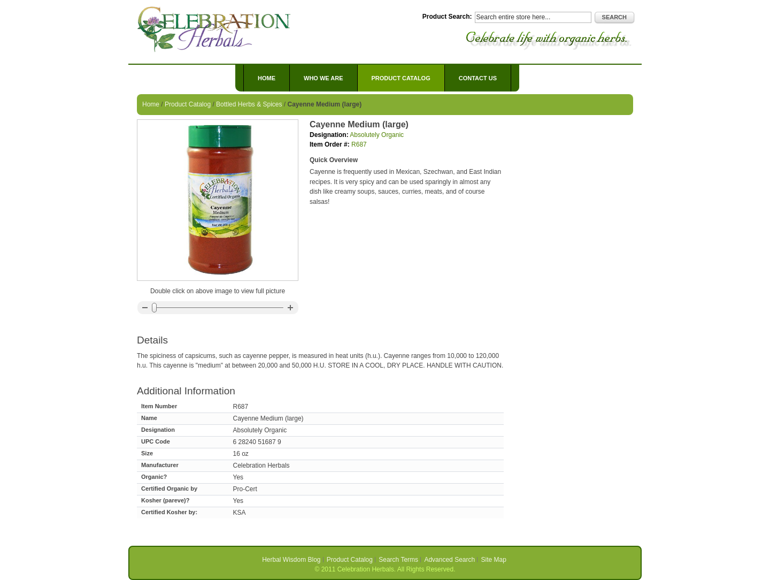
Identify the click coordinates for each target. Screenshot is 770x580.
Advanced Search (449, 559)
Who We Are (323, 78)
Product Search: (447, 16)
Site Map (493, 559)
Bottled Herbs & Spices (249, 104)
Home (266, 78)
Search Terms (398, 559)
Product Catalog (188, 104)
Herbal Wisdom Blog (291, 559)
